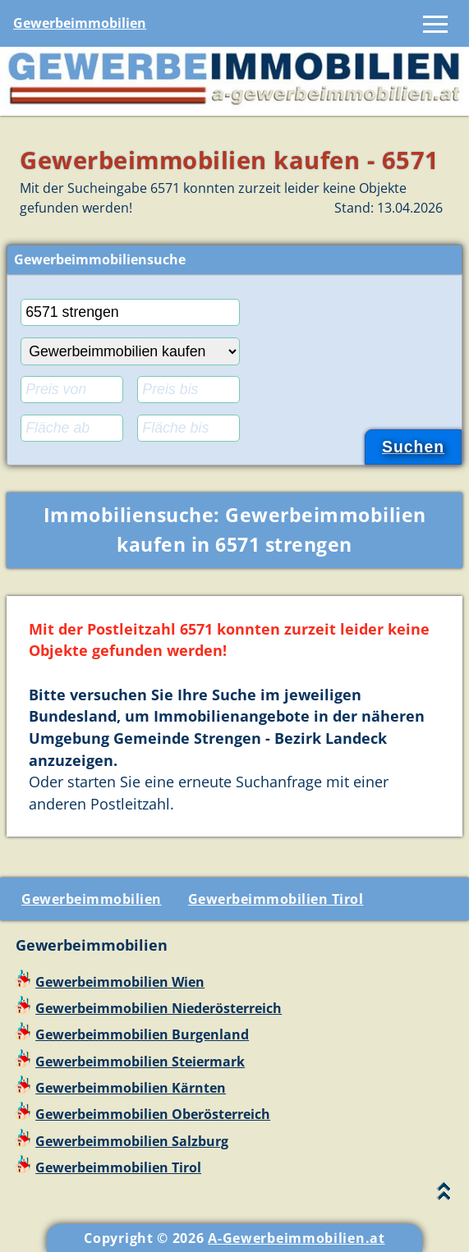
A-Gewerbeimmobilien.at (296, 1238)
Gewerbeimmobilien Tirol (276, 899)
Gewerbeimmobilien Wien (120, 982)
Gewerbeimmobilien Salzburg (131, 1141)
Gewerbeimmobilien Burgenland (142, 1034)
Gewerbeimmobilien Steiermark (140, 1062)
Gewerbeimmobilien (79, 23)
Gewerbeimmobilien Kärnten (130, 1088)
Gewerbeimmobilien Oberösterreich (152, 1114)
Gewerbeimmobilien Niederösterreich (158, 1008)
